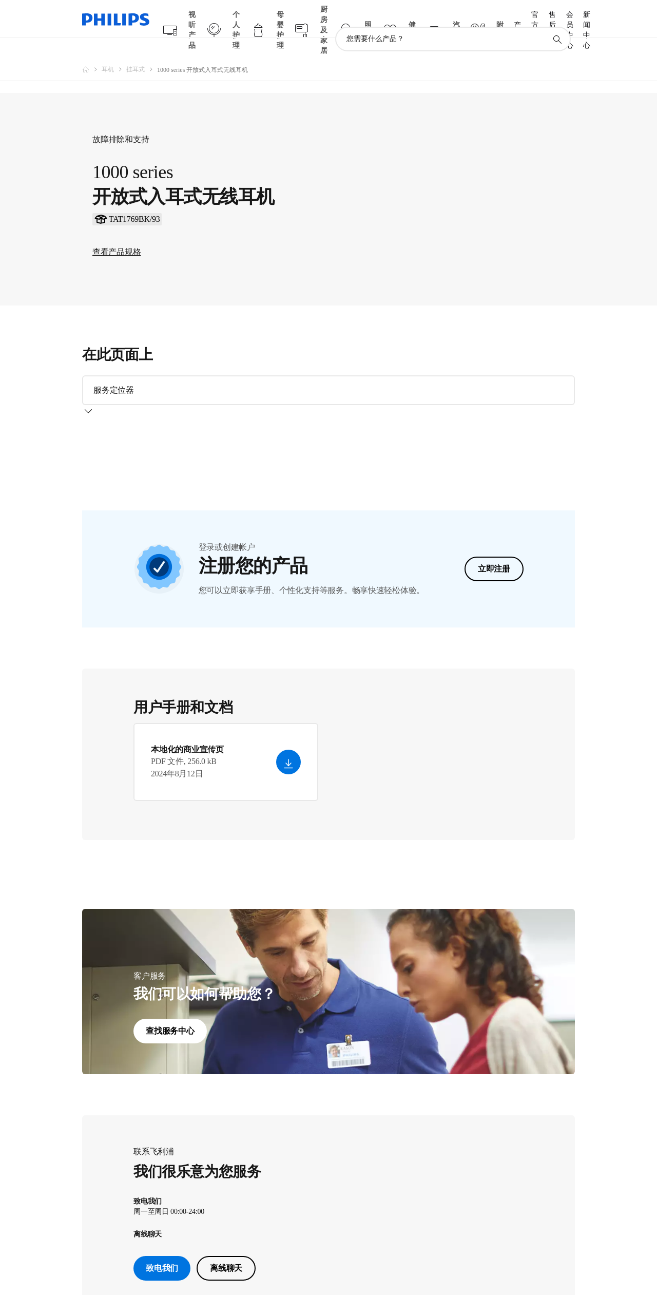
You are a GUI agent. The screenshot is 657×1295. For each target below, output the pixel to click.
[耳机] (114, 49)
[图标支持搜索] (557, 19)
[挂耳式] (141, 49)
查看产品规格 (116, 282)
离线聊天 (226, 1264)
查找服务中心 (170, 1026)
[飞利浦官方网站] (92, 49)
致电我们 (162, 1264)
